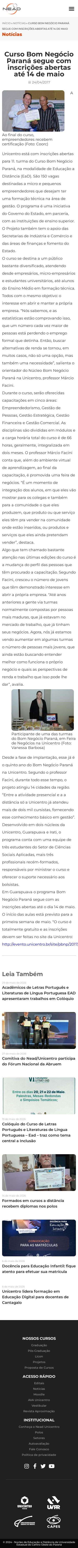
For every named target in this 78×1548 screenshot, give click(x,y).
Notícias (19, 23)
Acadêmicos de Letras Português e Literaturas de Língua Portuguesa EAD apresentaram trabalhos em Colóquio (39, 993)
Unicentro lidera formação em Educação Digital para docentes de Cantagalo (35, 1297)
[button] (71, 8)
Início (6, 23)
